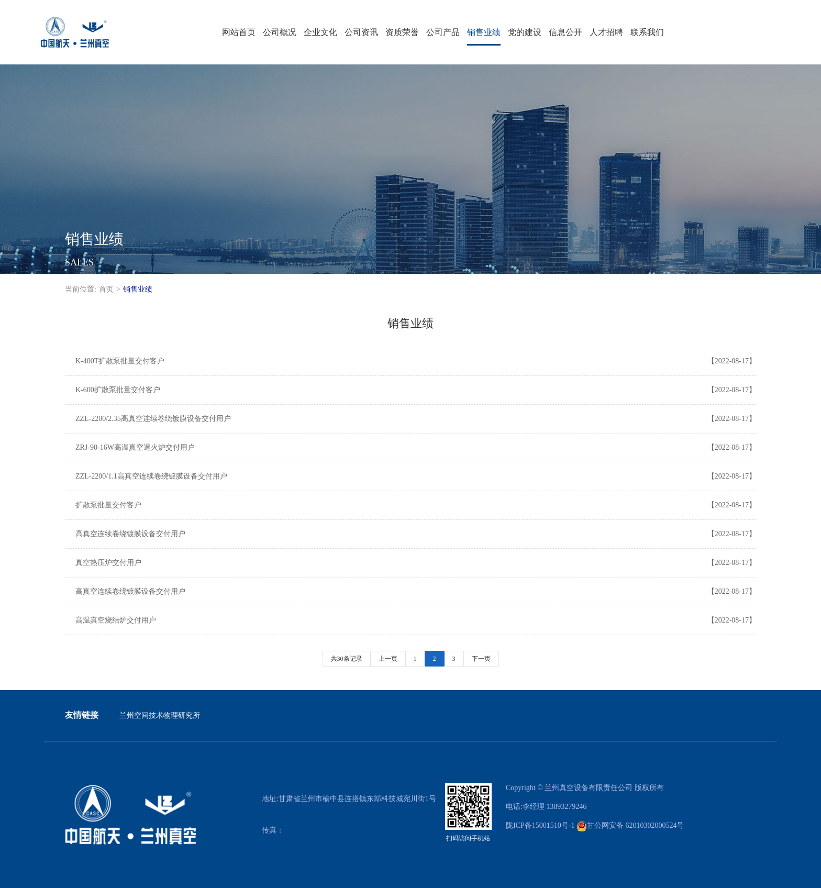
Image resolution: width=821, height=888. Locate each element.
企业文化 (320, 32)
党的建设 (524, 32)
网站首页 (239, 32)
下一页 (481, 658)
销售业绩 (484, 32)
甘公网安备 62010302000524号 (630, 825)
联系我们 (647, 32)
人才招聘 (606, 32)
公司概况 (279, 32)
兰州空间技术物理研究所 (159, 715)
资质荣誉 (402, 32)
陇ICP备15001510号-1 (540, 825)
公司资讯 (361, 32)
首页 (106, 289)
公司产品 (443, 32)
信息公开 (565, 32)
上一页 (388, 658)
